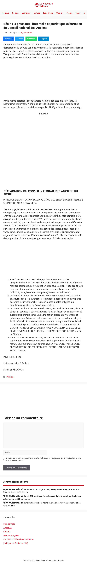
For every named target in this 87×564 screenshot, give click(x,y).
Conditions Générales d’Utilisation (18, 539)
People (69, 13)
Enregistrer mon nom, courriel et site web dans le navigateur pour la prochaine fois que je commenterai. (43, 459)
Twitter (20, 39)
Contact (6, 531)
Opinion (59, 13)
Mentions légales (11, 535)
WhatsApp (31, 39)
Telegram (43, 39)
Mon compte (9, 523)
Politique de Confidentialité (15, 543)
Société (15, 13)
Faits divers (48, 13)
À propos (7, 527)
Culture (37, 13)
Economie (26, 13)
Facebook (8, 39)
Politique (5, 13)
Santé (78, 13)
